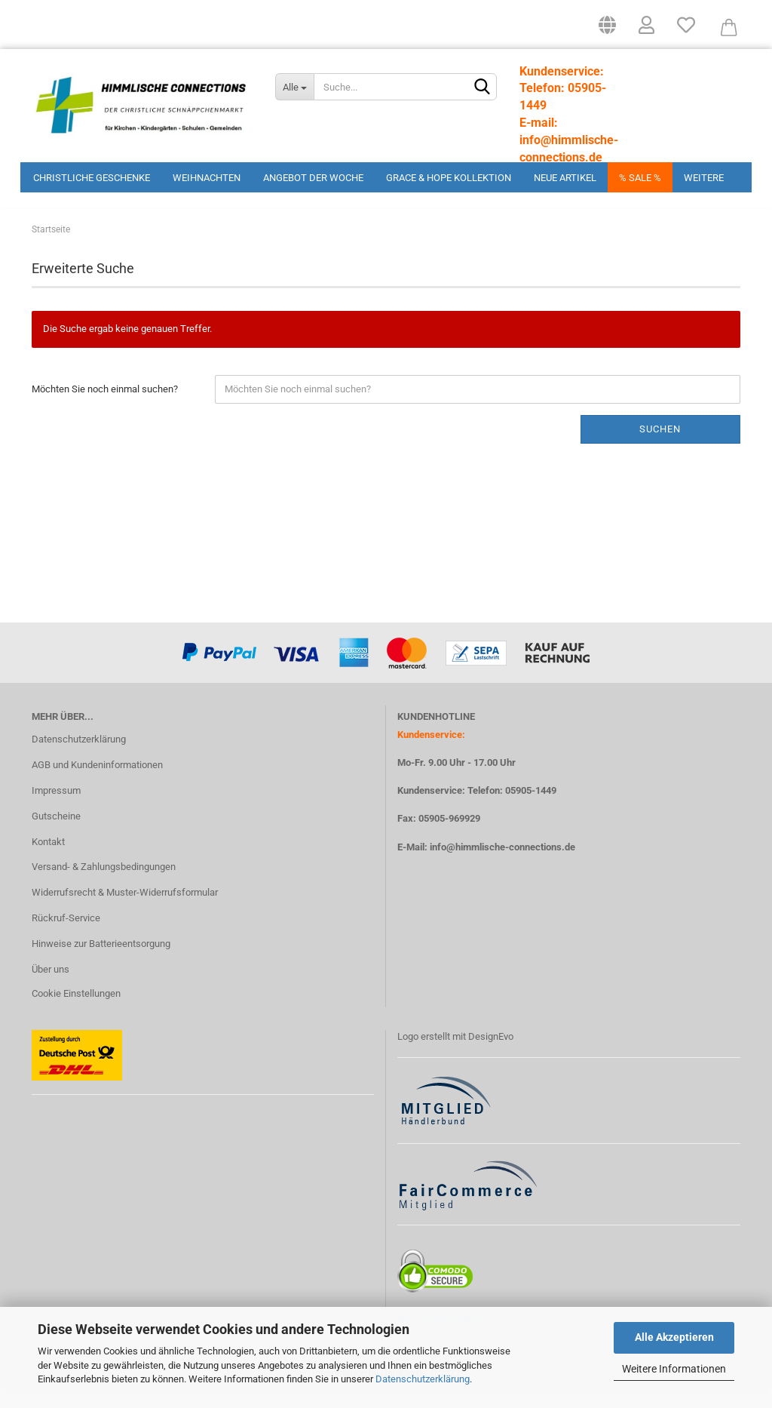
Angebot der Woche (313, 177)
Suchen (660, 444)
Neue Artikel (565, 177)
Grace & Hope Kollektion (448, 177)
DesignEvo (490, 1051)
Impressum (56, 805)
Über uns (50, 984)
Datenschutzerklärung (422, 1379)
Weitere (704, 177)
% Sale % (640, 177)
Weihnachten (206, 177)
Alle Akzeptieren (674, 1337)
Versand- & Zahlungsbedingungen (104, 882)
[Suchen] (482, 87)
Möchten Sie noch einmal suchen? (105, 404)
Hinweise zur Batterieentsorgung (101, 958)
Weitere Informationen (674, 1369)
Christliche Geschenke (91, 177)
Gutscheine (56, 831)
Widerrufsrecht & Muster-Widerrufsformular (125, 908)
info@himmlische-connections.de (502, 862)
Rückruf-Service (66, 933)
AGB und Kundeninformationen (97, 779)
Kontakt (48, 856)
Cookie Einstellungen (76, 1008)
